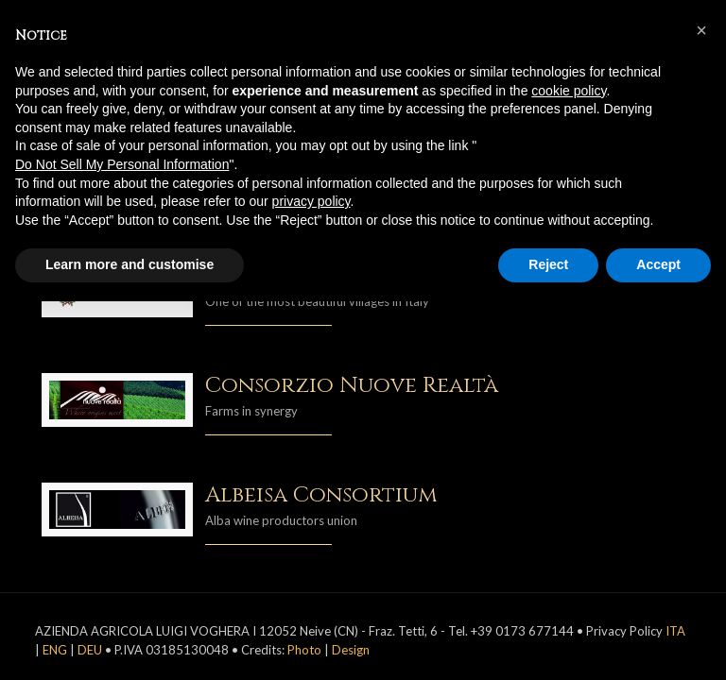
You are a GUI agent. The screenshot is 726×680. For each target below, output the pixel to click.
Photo (304, 649)
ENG (55, 649)
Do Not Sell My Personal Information (122, 164)
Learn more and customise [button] (129, 264)
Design (351, 649)
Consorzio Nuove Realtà (351, 385)
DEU (90, 649)
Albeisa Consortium (321, 495)
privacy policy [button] (311, 201)
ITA (675, 630)
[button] (701, 30)
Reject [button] (548, 264)
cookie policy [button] (568, 90)
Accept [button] (658, 264)
